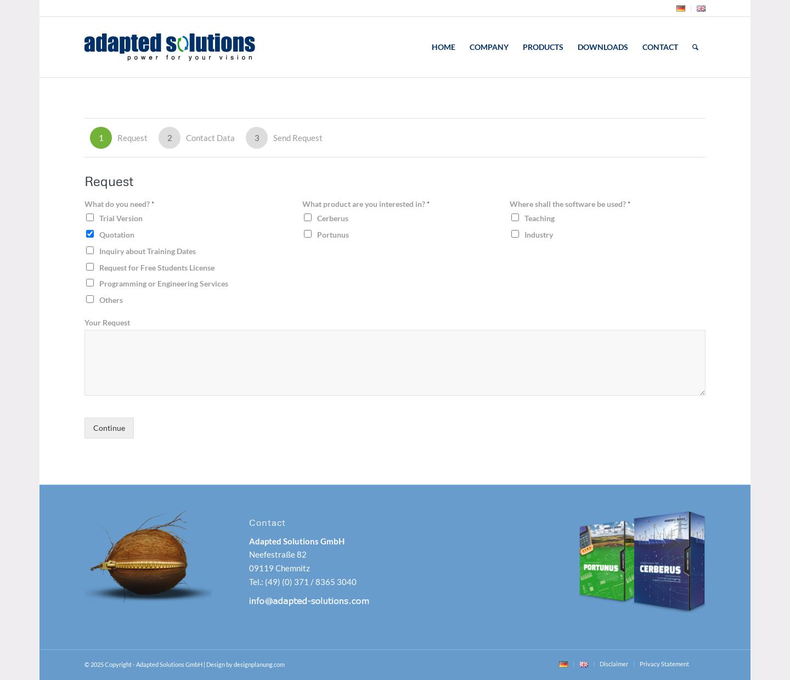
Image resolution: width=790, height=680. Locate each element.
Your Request (107, 322)
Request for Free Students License (157, 267)
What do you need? (119, 204)
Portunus (333, 234)
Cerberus (332, 218)
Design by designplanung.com (245, 664)
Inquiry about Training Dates (147, 251)
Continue (109, 428)
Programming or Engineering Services (163, 283)
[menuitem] (681, 8)
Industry (538, 234)
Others (111, 300)
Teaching (539, 218)
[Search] (695, 47)
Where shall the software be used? (570, 204)
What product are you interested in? (366, 204)
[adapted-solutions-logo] (198, 47)
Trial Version (121, 218)
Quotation (116, 234)
